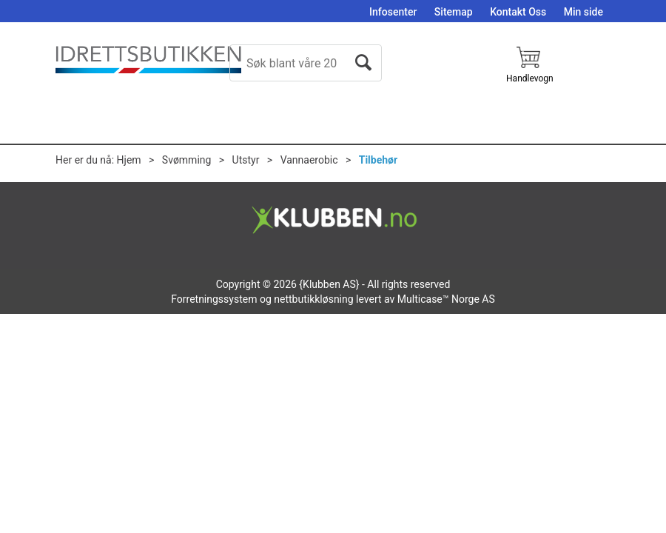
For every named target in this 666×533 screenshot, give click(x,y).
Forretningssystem (214, 299)
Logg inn (593, 84)
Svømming (187, 160)
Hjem (129, 160)
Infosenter (393, 12)
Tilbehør (378, 160)
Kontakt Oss (518, 12)
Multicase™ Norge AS (446, 299)
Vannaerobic (309, 160)
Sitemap (453, 12)
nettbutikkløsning (313, 299)
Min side (583, 12)
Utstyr (246, 160)
